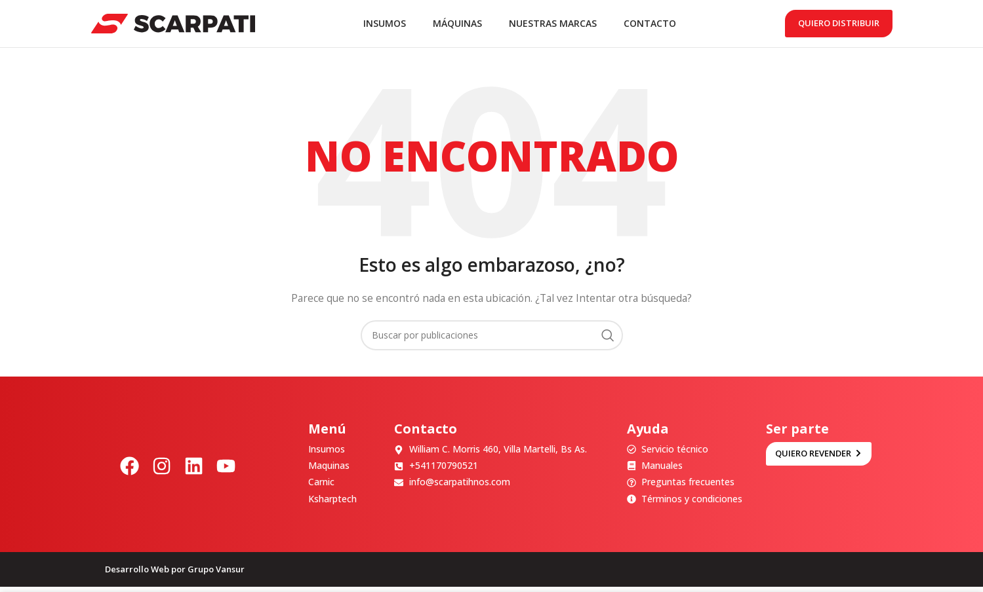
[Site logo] (173, 25)
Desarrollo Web (137, 574)
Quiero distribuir (838, 25)
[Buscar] (492, 340)
